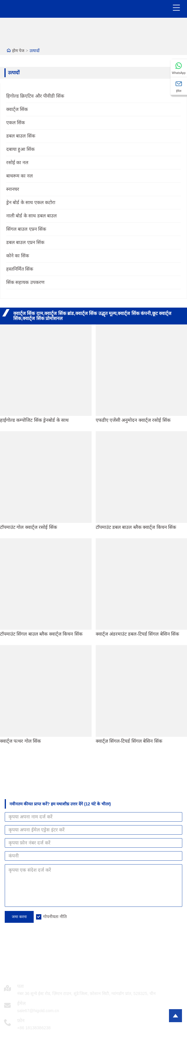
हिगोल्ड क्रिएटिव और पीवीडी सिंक (35, 95)
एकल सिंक (15, 122)
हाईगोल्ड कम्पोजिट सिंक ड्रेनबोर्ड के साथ (34, 420)
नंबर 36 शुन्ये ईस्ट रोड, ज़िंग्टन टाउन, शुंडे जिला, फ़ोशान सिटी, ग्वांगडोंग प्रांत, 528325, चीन (86, 993)
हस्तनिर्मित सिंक (19, 269)
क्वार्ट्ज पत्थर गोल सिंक (20, 741)
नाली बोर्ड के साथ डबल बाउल (31, 215)
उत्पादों (35, 50)
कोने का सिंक (17, 255)
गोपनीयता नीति (55, 916)
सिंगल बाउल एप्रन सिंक (26, 229)
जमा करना (19, 917)
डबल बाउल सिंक (20, 135)
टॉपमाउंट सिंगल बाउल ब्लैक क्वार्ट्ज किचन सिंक (41, 633)
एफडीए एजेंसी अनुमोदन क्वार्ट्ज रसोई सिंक (133, 420)
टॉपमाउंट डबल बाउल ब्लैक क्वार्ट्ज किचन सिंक (136, 527)
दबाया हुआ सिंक (20, 149)
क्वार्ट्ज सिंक (17, 109)
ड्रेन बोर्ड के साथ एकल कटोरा (30, 202)
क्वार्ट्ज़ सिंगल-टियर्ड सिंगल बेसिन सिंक (129, 741)
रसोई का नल (17, 162)
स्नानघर (12, 189)
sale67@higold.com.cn (38, 1010)
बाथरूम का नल (19, 175)
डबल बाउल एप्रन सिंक (25, 242)
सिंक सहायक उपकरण (25, 282)
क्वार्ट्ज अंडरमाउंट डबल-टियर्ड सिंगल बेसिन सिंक (137, 633)
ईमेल (21, 1003)
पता (20, 986)
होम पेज (18, 50)
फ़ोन (21, 1020)
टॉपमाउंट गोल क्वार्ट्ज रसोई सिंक (28, 527)
